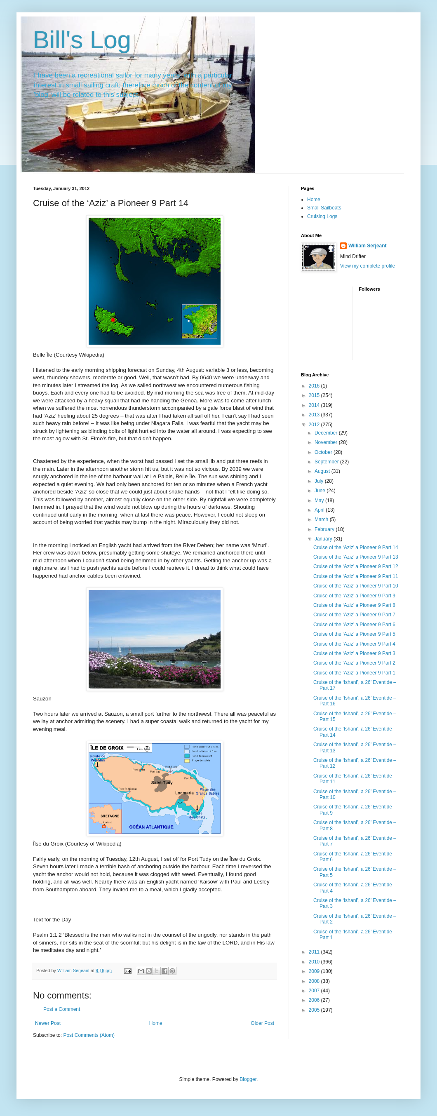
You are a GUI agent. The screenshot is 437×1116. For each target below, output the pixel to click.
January (324, 539)
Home (155, 1023)
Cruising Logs (322, 216)
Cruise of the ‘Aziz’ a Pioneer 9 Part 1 (354, 673)
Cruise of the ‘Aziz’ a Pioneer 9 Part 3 (354, 653)
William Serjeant (367, 246)
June (321, 490)
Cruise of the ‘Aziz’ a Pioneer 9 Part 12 (355, 566)
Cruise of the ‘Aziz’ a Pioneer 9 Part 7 (354, 615)
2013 (315, 415)
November (327, 442)
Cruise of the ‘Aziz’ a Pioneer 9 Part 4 (354, 644)
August (323, 471)
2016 (315, 386)
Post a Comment (61, 1009)
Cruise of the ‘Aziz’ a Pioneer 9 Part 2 (354, 663)
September (327, 462)
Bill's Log (82, 40)
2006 (315, 1000)
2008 (315, 981)
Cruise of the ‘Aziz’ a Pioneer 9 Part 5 (354, 634)
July (320, 481)
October (324, 452)
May (320, 500)
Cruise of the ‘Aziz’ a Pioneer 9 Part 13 (355, 557)
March (322, 519)
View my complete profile (367, 266)
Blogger (248, 1079)
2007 (315, 991)
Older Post (262, 1023)
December (327, 433)
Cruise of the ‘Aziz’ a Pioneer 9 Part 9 (354, 596)
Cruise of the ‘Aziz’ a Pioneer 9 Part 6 (354, 624)
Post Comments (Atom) (89, 1035)
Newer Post (48, 1023)
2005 (315, 1010)
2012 (315, 425)
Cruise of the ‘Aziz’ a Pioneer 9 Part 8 (354, 605)
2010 (315, 962)
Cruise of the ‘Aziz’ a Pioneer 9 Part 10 (355, 586)
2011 (315, 952)
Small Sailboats (324, 208)
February (325, 529)
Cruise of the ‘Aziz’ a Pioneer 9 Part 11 (355, 576)
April (320, 510)
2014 (315, 405)
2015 (315, 395)
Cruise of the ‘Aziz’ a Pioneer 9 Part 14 (355, 547)
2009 (315, 971)
